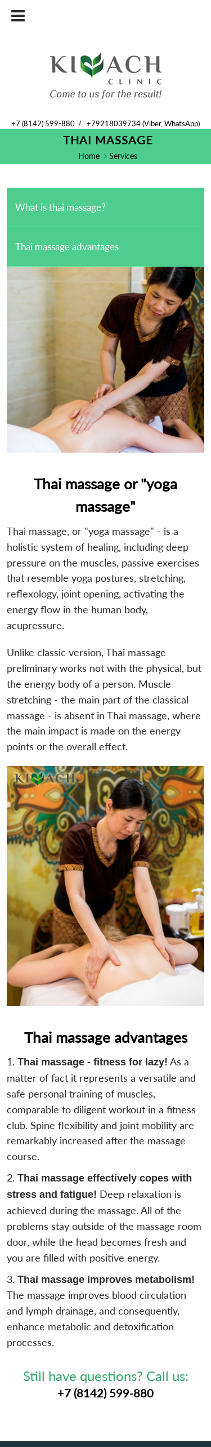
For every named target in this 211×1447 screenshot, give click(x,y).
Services (123, 156)
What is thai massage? (60, 207)
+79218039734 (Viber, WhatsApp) (143, 123)
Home (89, 156)
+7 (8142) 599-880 (43, 123)
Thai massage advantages (67, 247)
